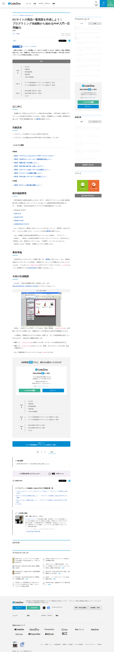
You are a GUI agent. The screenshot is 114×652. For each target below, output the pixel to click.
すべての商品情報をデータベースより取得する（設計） (40, 82)
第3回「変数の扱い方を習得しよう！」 (26, 162)
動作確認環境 (28, 72)
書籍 (54, 4)
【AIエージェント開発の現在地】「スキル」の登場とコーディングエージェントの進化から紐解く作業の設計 (57, 566)
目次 (54, 61)
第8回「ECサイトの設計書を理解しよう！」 (28, 185)
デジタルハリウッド (30, 519)
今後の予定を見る (88, 195)
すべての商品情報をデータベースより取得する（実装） (40, 85)
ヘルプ (41, 644)
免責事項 (64, 644)
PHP (14, 40)
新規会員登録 (29, 390)
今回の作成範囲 (29, 77)
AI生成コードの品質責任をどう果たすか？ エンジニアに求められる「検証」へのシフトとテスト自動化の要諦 (27, 584)
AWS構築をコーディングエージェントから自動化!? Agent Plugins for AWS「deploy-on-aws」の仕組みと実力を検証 (88, 151)
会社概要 (70, 644)
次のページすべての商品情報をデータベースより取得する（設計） (41, 444)
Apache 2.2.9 (18, 217)
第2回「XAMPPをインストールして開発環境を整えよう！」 (33, 159)
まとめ (26, 96)
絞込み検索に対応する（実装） (33, 93)
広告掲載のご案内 (95, 607)
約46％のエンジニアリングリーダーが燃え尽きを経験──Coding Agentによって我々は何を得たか (27, 560)
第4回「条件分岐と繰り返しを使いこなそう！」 (29, 166)
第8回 (47, 259)
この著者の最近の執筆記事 (32, 531)
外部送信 (99, 644)
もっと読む (18, 504)
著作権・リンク (48, 644)
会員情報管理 (57, 644)
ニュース (28, 3)
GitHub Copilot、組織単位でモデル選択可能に (89, 75)
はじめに (27, 66)
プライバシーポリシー (90, 644)
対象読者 (27, 69)
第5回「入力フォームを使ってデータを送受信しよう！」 (32, 169)
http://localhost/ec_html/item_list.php (25, 286)
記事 (34, 4)
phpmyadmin (32, 268)
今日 (82, 23)
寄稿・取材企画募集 (80, 607)
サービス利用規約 (78, 644)
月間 (95, 23)
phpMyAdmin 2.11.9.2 (21, 224)
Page (18, 84)
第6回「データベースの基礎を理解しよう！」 (29, 173)
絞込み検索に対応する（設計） (33, 90)
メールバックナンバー (41, 386)
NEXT (52, 452)
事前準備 (27, 74)
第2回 (38, 119)
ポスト (62, 41)
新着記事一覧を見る (88, 165)
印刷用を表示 (17, 480)
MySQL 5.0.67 (19, 220)
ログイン (53, 390)
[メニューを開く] (3, 3)
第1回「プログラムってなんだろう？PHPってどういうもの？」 (34, 156)
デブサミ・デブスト (44, 4)
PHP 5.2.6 (17, 213)
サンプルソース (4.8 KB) (29, 46)
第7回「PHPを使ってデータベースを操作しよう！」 (31, 176)
